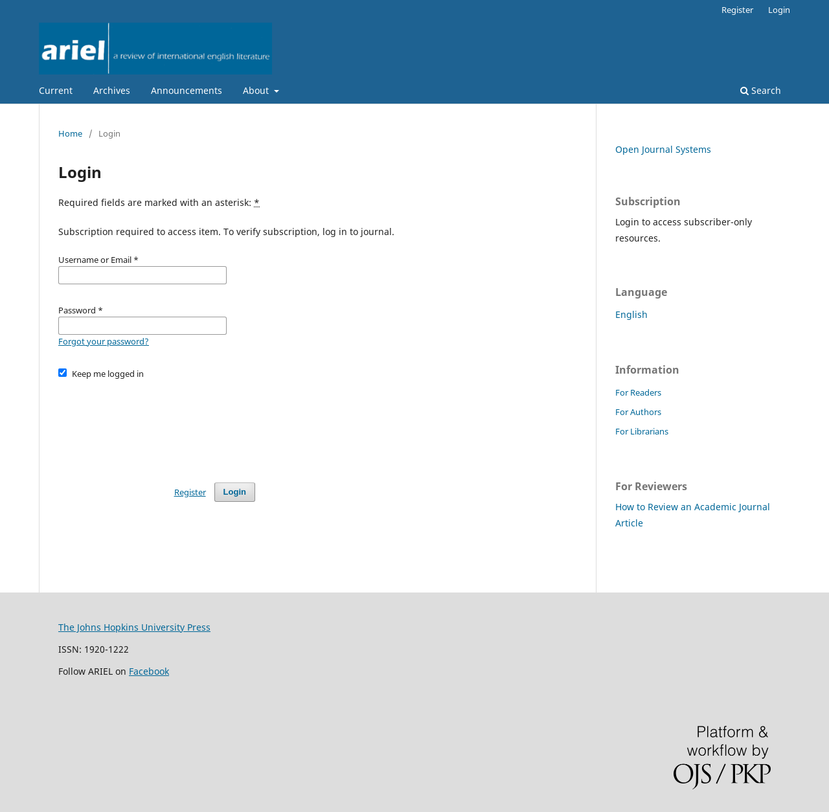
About (257, 90)
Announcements (186, 90)
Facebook (149, 671)
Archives (111, 90)
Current (56, 90)
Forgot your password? (103, 341)
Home (70, 133)
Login (779, 10)
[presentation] (156, 425)
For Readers (638, 392)
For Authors (638, 412)
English (631, 314)
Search (760, 90)
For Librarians (641, 431)
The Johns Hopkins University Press (134, 627)
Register (737, 10)
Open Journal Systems (663, 149)
